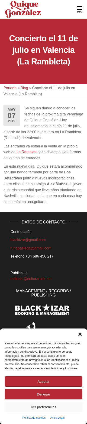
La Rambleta (27, 152)
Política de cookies (34, 417)
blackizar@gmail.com (28, 240)
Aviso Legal (57, 417)
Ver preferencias (43, 407)
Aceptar (44, 381)
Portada (9, 88)
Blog (24, 88)
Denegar (43, 394)
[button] (80, 334)
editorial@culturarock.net (31, 279)
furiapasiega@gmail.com (30, 248)
